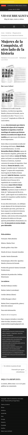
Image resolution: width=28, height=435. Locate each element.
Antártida (3, 413)
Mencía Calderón (16, 350)
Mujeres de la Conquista (9, 315)
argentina (14, 337)
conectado (18, 384)
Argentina (9, 331)
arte (18, 337)
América (4, 331)
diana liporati (11, 341)
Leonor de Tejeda (14, 347)
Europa (3, 419)
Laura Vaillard (4, 59)
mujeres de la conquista (13, 352)
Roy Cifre (10, 354)
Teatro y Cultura (5, 404)
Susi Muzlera (16, 354)
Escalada (3, 425)
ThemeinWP (8, 400)
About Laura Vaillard (6, 431)
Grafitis (3, 428)
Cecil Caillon (14, 339)
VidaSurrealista (14, 16)
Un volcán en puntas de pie (12, 366)
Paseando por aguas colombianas (18, 371)
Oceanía (3, 422)
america (9, 337)
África (2, 407)
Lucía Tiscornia (13, 349)
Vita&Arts (8, 333)
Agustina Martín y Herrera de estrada (12, 335)
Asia (2, 416)
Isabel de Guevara (12, 343)
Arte (13, 331)
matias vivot (8, 350)
